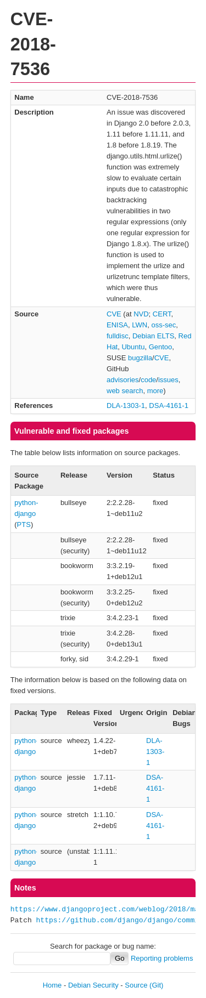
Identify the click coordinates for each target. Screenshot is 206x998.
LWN (139, 325)
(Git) (156, 985)
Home (52, 985)
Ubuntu (132, 347)
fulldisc (118, 336)
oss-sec (163, 325)
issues (168, 380)
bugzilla (140, 358)
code (148, 380)
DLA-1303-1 (126, 405)
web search (125, 391)
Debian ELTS (153, 336)
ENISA (117, 325)
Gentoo (160, 347)
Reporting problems (162, 958)
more (155, 391)
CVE (114, 314)
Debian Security (93, 985)
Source (136, 985)
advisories (123, 380)
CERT (162, 314)
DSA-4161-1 (168, 405)
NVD (140, 314)
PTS (24, 524)
